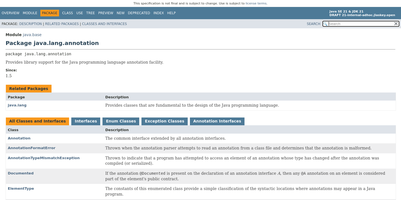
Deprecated (139, 13)
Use (79, 13)
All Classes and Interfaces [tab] (37, 121)
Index (158, 13)
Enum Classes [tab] (121, 121)
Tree (90, 13)
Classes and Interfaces (104, 24)
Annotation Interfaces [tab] (217, 121)
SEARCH (314, 24)
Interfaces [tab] (86, 121)
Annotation (19, 138)
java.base (32, 34)
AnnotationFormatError (31, 148)
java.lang (17, 105)
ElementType (21, 188)
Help (171, 13)
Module (30, 13)
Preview (105, 13)
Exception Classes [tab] (164, 121)
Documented (21, 173)
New (120, 13)
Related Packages (62, 24)
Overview (10, 13)
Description (30, 24)
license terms (256, 3)
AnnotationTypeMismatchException (44, 158)
